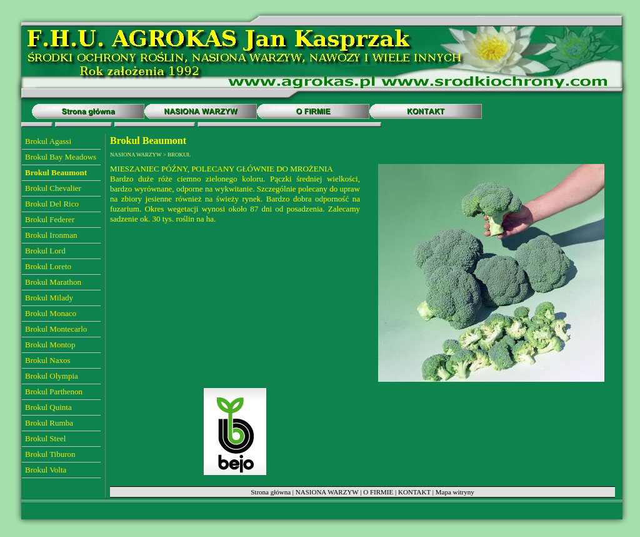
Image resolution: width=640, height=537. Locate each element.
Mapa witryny (455, 492)
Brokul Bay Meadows (60, 156)
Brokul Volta (45, 469)
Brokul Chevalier (53, 188)
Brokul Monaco (50, 313)
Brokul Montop (50, 344)
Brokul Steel (45, 438)
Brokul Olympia (51, 376)
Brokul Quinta (48, 407)
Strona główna (271, 492)
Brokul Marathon (53, 282)
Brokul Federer (49, 219)
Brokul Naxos (48, 360)
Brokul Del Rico (52, 203)
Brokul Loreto (48, 266)
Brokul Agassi (48, 141)
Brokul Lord (45, 250)
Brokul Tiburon (50, 454)
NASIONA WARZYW (327, 492)
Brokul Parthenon (53, 391)
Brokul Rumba (49, 422)
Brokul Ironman (51, 235)
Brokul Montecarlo (56, 329)
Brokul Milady (49, 297)
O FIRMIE (378, 492)
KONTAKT (414, 492)
